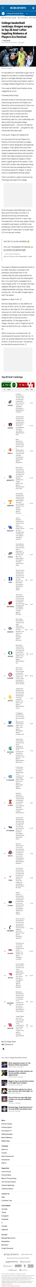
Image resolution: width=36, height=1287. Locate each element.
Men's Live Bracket (23, 18)
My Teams (5, 1245)
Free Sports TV (7, 1131)
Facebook (5, 1219)
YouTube (4, 1209)
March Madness (7, 1138)
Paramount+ (6, 1160)
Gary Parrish (6, 40)
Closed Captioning (8, 1185)
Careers (4, 1153)
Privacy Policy (6, 1175)
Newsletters (6, 1242)
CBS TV (4, 1163)
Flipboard (5, 1230)
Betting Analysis (7, 1134)
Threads (4, 1226)
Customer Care (7, 1201)
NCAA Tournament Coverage (9, 18)
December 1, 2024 (26, 257)
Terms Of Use (6, 1172)
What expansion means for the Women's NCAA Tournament (19, 1064)
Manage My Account (8, 1238)
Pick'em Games (7, 1124)
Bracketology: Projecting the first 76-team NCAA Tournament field (20, 1108)
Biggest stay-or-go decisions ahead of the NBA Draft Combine (21, 1082)
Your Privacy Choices (9, 1182)
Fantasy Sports (7, 1127)
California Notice (7, 1189)
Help (3, 1197)
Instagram (5, 1216)
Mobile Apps (6, 1141)
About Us (5, 1150)
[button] (27, 13)
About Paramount (8, 1156)
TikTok (4, 1213)
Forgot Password (7, 1248)
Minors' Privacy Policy (9, 1179)
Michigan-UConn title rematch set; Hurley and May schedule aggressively (20, 1073)
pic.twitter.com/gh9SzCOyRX (15, 250)
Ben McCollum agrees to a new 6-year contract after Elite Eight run (20, 1090)
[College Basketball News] (15, 13)
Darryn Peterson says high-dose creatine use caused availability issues (19, 1099)
